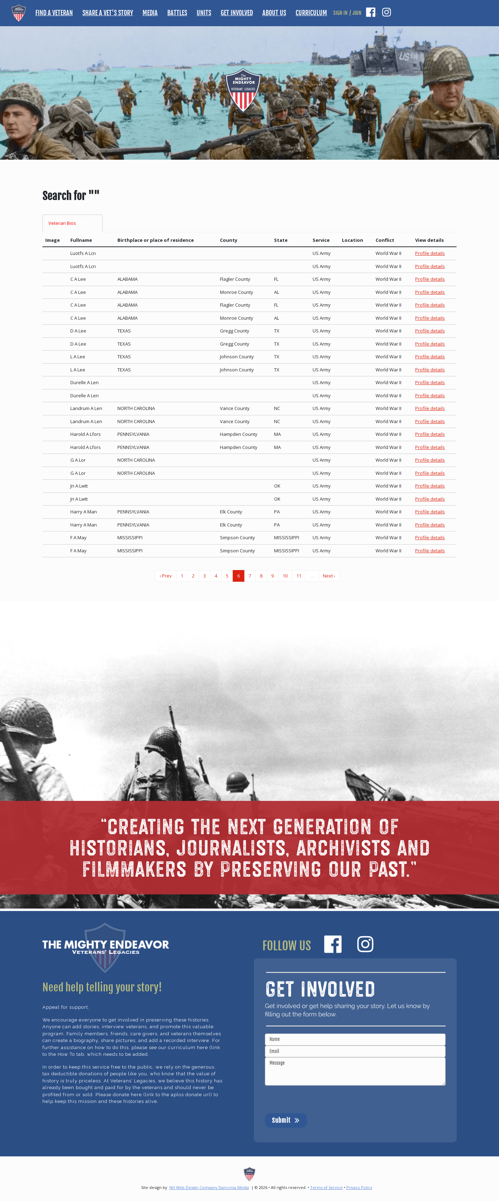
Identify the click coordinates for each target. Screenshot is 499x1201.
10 (285, 576)
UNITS (204, 13)
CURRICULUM (311, 13)
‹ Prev (165, 576)
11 (298, 576)
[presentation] (318, 1099)
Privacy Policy (359, 1187)
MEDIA (150, 13)
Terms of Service (326, 1187)
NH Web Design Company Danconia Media (209, 1187)
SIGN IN (340, 13)
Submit (286, 1120)
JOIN (357, 13)
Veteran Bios (72, 223)
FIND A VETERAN (54, 13)
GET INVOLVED (237, 13)
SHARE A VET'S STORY (107, 13)
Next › (329, 576)
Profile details (430, 253)
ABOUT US (274, 13)
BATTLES (177, 13)
